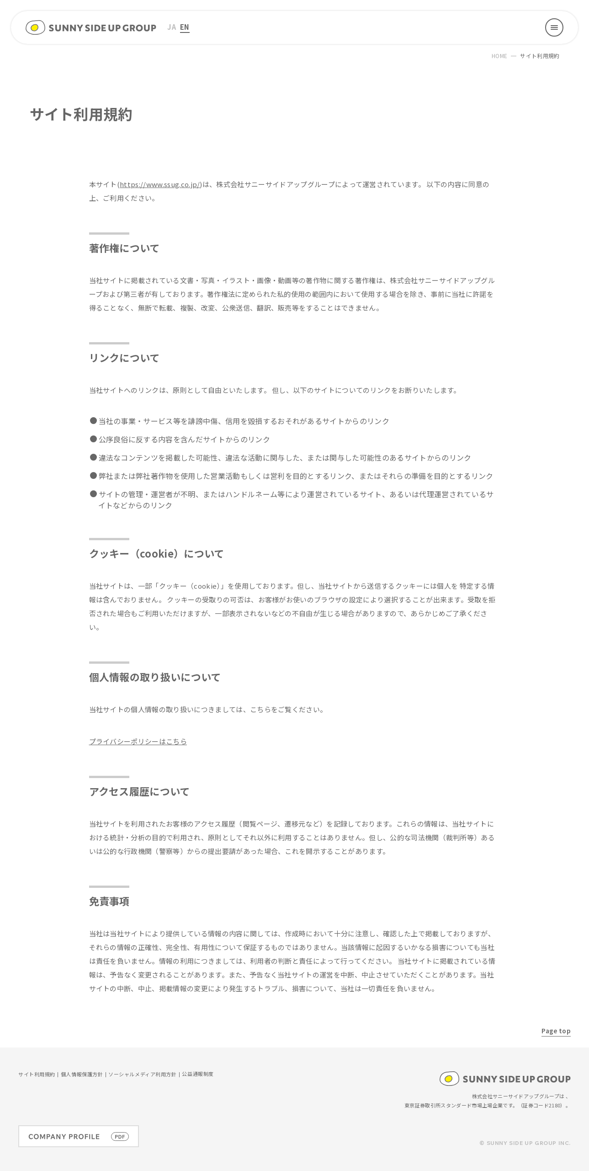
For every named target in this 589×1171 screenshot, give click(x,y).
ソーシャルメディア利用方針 (142, 1075)
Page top (556, 1030)
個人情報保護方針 (82, 1075)
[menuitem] (171, 27)
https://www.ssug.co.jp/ (160, 184)
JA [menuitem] (171, 27)
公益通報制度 (197, 1074)
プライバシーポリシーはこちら (138, 741)
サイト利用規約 (36, 1075)
